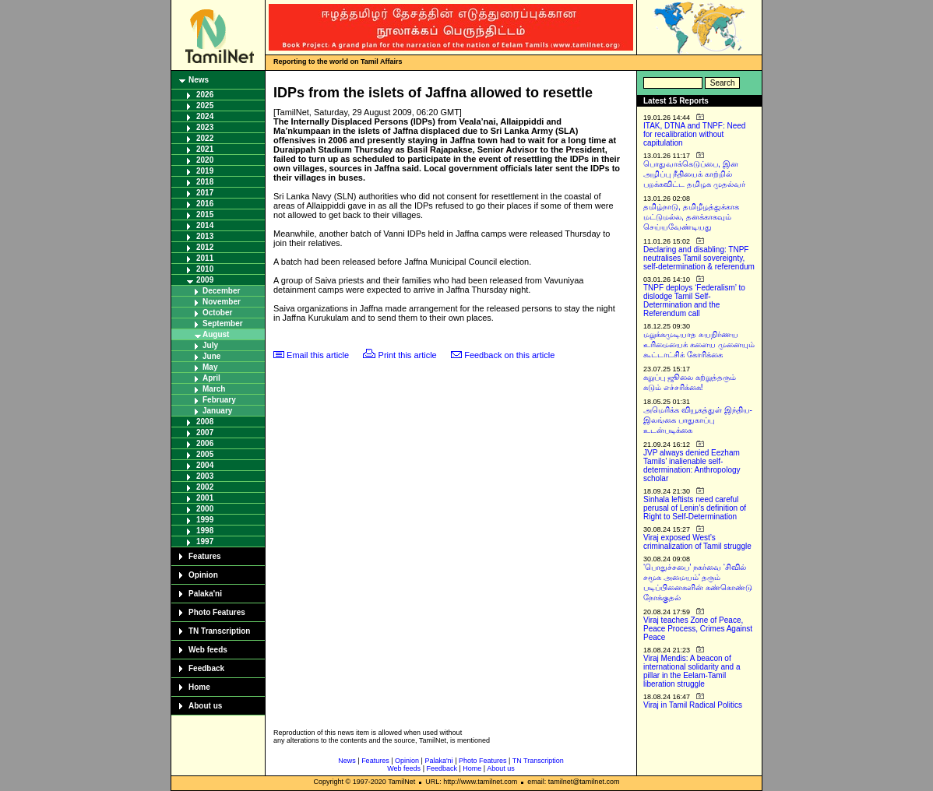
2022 (204, 138)
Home (199, 687)
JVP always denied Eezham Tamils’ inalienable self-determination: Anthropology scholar (692, 465)
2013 (204, 236)
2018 (204, 182)
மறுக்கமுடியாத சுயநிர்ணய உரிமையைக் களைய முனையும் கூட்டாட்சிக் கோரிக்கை (699, 344)
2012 (204, 247)
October (217, 312)
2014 (204, 225)
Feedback (206, 668)
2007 (204, 432)
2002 (204, 487)
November (221, 301)
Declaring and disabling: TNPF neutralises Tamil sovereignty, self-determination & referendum (699, 258)
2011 (204, 258)
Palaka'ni (205, 593)
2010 (204, 269)
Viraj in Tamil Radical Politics (692, 705)
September (222, 323)
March (213, 389)
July (210, 345)
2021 (204, 149)
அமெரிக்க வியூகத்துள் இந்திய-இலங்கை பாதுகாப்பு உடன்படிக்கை (697, 420)
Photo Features (216, 612)
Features (204, 556)
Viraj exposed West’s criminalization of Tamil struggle (697, 541)
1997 (204, 541)
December (221, 291)
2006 (204, 443)
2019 (204, 171)
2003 (204, 476)
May (209, 367)
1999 (204, 519)
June (211, 356)
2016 (204, 203)
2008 (204, 421)
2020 (204, 160)
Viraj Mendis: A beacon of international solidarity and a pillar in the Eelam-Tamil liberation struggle (692, 671)
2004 (204, 465)
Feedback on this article (509, 355)
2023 (204, 127)
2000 (204, 508)
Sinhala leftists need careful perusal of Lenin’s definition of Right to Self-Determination (694, 508)
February (219, 400)
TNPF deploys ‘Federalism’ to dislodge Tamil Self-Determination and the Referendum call (694, 300)
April (211, 378)
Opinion (203, 575)
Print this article (407, 355)
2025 (204, 105)
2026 (204, 94)
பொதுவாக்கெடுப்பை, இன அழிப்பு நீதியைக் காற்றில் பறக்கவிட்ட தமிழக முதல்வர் (694, 174)
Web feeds (207, 649)
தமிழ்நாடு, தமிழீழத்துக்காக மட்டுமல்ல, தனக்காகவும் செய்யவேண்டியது (691, 216)
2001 (204, 498)
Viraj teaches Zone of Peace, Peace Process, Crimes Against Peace (697, 629)
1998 (204, 530)
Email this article (318, 355)
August (215, 334)
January (217, 410)
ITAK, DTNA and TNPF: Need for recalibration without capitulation (694, 134)
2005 (204, 454)
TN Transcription (219, 631)
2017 (204, 192)
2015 (204, 214)
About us (205, 705)
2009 (204, 280)
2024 (204, 116)
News (198, 80)
